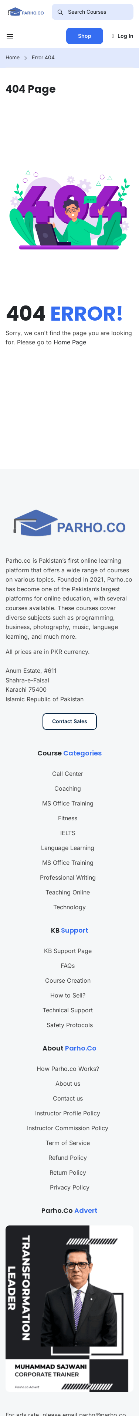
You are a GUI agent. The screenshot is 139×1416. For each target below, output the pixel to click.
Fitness (67, 791)
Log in (122, 36)
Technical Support (68, 983)
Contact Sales (69, 695)
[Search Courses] (100, 12)
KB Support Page (68, 924)
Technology (69, 880)
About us (67, 1057)
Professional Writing (68, 850)
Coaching (67, 761)
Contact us (68, 1071)
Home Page (70, 342)
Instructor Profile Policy (67, 1086)
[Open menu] (11, 37)
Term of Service (67, 1116)
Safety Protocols (70, 998)
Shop (84, 36)
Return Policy (68, 1145)
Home (13, 57)
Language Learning (67, 821)
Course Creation (68, 953)
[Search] (60, 12)
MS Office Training (68, 776)
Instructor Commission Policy (67, 1101)
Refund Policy (67, 1131)
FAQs (68, 939)
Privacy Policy (69, 1160)
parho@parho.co (102, 1388)
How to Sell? (67, 968)
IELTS (67, 806)
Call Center (67, 747)
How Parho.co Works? (68, 1042)
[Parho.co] (26, 11)
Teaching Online (67, 865)
